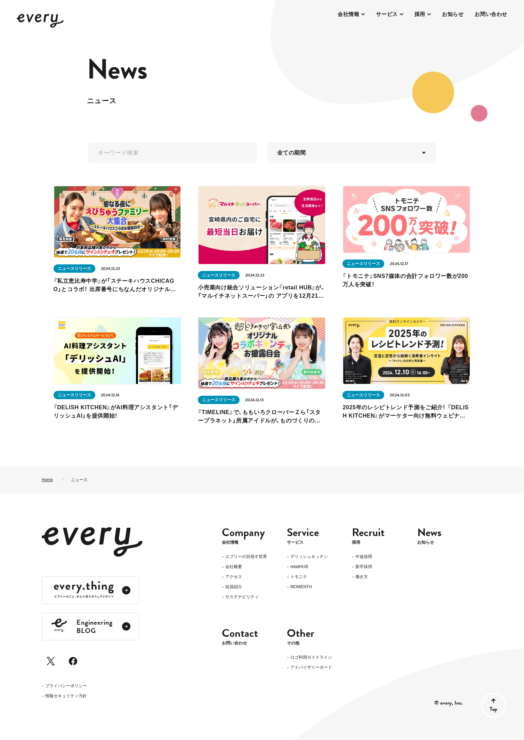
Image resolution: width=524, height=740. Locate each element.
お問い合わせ (491, 14)
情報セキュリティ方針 (66, 696)
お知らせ (452, 14)
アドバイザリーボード (311, 668)
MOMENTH (301, 587)
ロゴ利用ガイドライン (311, 658)
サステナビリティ (242, 597)
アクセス (233, 577)
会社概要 (233, 567)
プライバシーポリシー (66, 686)
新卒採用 (363, 567)
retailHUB (299, 567)
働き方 (361, 577)
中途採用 (363, 556)
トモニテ (298, 577)
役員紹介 (233, 587)
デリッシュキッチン (309, 556)
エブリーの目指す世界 (246, 556)
